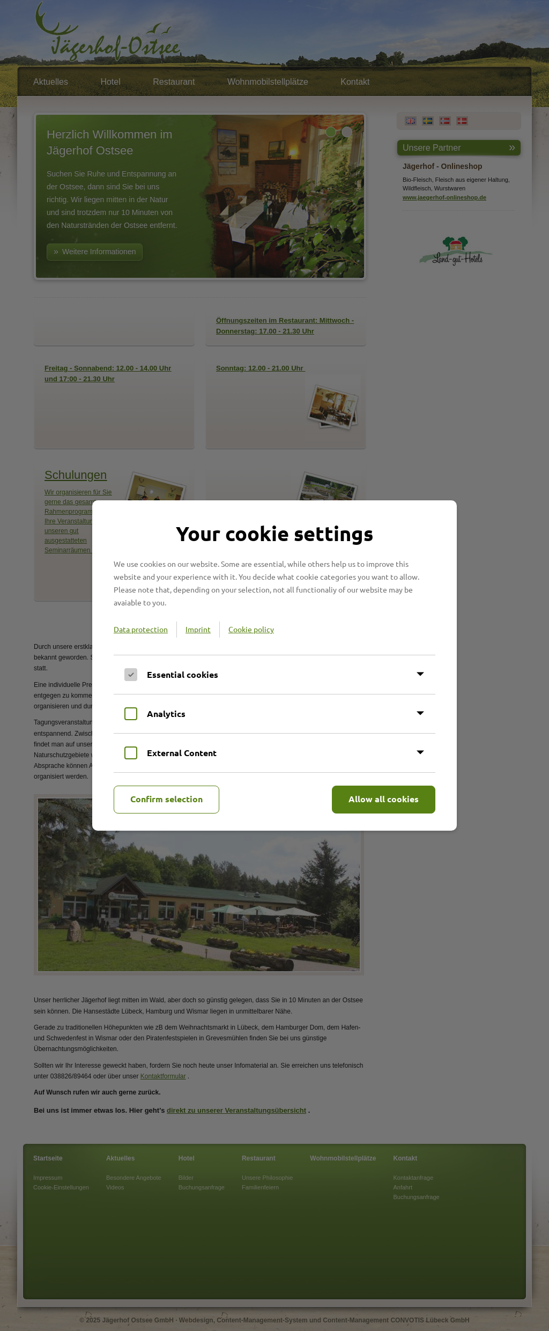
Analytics (166, 713)
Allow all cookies (383, 798)
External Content (182, 752)
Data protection (141, 629)
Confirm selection (166, 798)
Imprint (198, 629)
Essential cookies (182, 674)
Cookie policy (251, 629)
